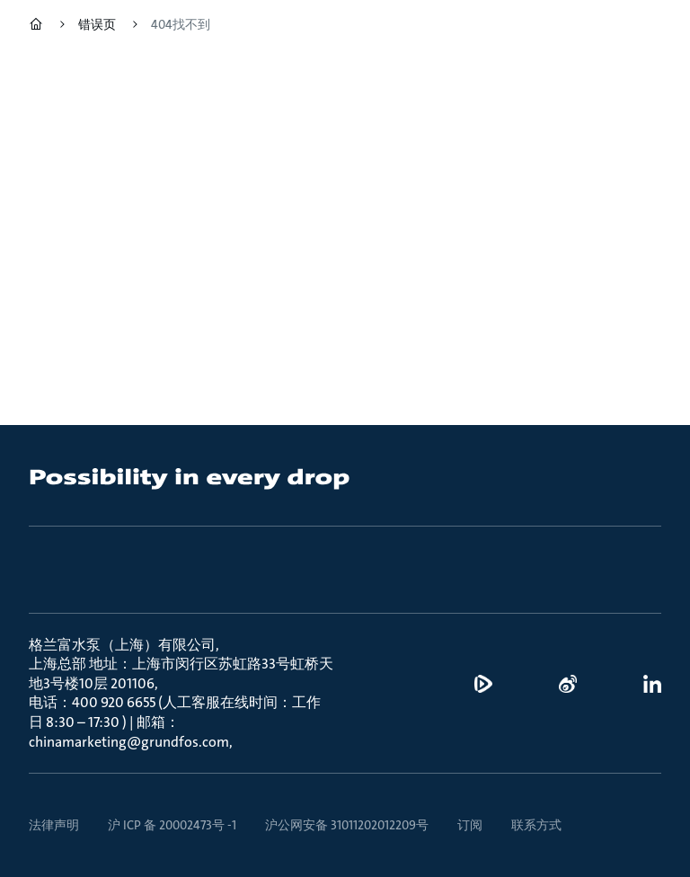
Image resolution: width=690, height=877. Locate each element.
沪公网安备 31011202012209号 (347, 825)
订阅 (469, 825)
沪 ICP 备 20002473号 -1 (172, 825)
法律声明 (54, 825)
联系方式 (536, 825)
